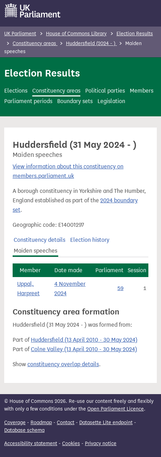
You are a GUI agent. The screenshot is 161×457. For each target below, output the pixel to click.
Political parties (105, 90)
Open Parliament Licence (115, 409)
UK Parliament (20, 34)
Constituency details (39, 240)
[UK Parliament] (32, 10)
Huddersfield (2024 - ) (91, 43)
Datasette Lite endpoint (106, 423)
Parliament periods (28, 101)
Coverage (15, 423)
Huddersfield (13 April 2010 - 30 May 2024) (84, 339)
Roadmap (41, 423)
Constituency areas (35, 43)
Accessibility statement (30, 444)
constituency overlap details (63, 364)
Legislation (111, 101)
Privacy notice (100, 444)
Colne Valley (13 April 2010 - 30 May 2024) (84, 349)
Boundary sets (75, 101)
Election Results (134, 34)
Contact (65, 423)
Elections (15, 90)
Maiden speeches (35, 250)
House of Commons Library (76, 34)
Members (141, 90)
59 (120, 288)
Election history (89, 240)
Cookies (71, 444)
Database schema (24, 430)
